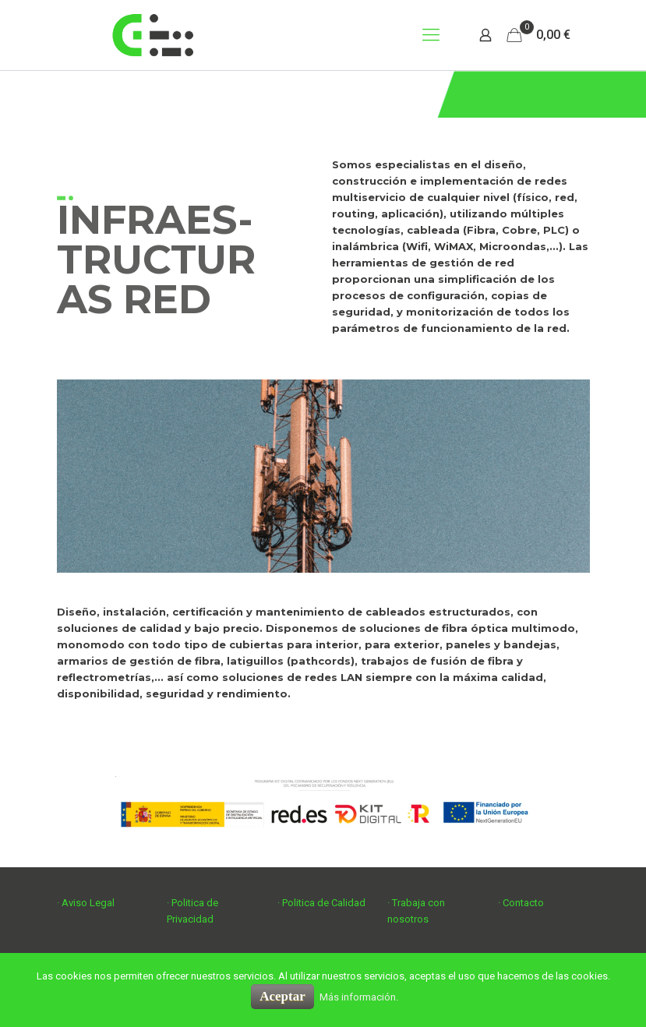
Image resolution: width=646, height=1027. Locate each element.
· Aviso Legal (86, 903)
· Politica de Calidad (321, 903)
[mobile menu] (431, 35)
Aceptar (282, 996)
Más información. (358, 997)
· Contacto (521, 903)
